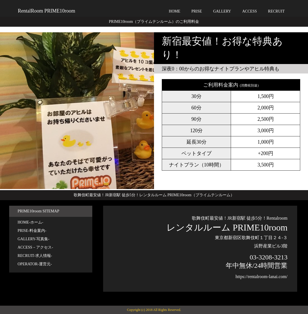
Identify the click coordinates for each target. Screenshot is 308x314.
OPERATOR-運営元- (35, 264)
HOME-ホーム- (30, 222)
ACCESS (249, 11)
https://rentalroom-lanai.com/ (261, 276)
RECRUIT (276, 11)
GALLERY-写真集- (33, 239)
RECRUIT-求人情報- (35, 256)
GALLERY (222, 11)
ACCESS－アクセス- (35, 247)
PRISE (197, 11)
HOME (174, 11)
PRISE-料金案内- (32, 231)
